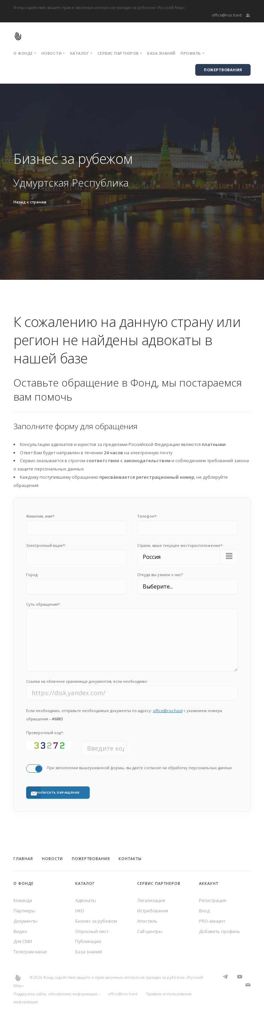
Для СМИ (22, 941)
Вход (204, 911)
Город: (32, 574)
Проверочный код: (45, 732)
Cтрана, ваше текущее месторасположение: (180, 545)
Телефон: (147, 516)
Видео (20, 931)
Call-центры (149, 931)
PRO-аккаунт (212, 921)
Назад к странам (29, 201)
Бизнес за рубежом (96, 921)
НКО (79, 911)
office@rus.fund (227, 15)
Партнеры (24, 911)
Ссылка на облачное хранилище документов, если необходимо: (87, 681)
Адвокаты (85, 900)
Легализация (151, 900)
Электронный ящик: (46, 545)
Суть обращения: (43, 604)
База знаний (161, 53)
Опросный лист (91, 931)
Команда (22, 900)
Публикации (88, 941)
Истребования (152, 911)
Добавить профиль (219, 931)
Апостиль (147, 921)
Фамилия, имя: (40, 516)
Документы (25, 921)
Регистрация (212, 900)
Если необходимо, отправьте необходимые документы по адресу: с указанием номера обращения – (124, 714)
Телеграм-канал (30, 951)
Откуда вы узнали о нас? (160, 574)
